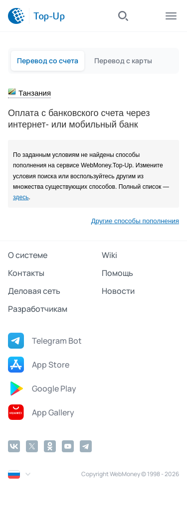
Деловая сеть (34, 290)
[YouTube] (68, 446)
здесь (21, 197)
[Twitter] (32, 446)
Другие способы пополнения (135, 221)
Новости (118, 290)
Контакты (26, 272)
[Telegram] (86, 446)
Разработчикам (37, 308)
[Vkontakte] (14, 446)
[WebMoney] (16, 16)
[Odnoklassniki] (50, 446)
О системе (27, 255)
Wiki (109, 255)
